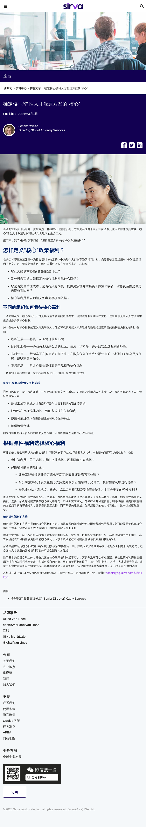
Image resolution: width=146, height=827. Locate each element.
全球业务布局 (12, 756)
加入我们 (9, 684)
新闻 (6, 678)
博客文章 (35, 88)
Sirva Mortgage (14, 636)
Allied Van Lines (14, 619)
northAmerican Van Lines (21, 625)
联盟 (6, 630)
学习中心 (21, 88)
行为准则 (9, 726)
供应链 (7, 672)
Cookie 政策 (11, 720)
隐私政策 (9, 714)
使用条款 (9, 709)
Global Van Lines (15, 642)
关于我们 (9, 661)
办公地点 (9, 667)
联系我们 (9, 703)
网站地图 (9, 738)
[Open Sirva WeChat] (32, 774)
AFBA (7, 732)
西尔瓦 (8, 88)
